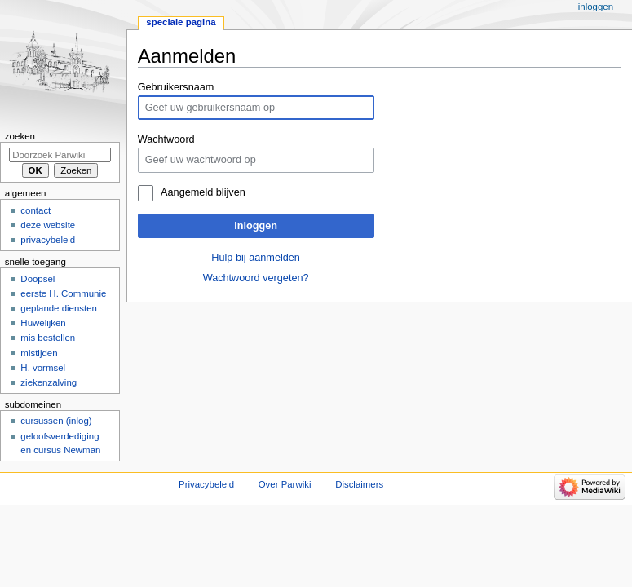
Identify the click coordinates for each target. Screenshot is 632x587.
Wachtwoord (166, 139)
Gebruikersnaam (176, 87)
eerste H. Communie (63, 293)
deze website (47, 225)
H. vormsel (42, 368)
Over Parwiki (285, 484)
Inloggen (255, 226)
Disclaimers (359, 484)
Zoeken (20, 136)
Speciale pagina (180, 22)
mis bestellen (47, 337)
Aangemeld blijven (203, 192)
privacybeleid (47, 240)
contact (35, 210)
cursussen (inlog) (55, 421)
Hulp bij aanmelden (255, 257)
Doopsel (37, 279)
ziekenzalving (48, 382)
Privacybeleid (206, 484)
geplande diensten (58, 308)
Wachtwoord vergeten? (256, 278)
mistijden (38, 353)
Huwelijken (42, 323)
